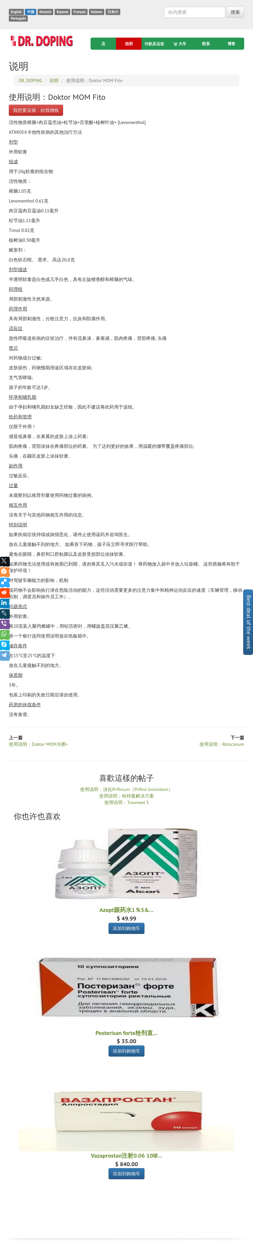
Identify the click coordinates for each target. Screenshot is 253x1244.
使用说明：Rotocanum (221, 744)
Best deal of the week (249, 622)
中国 (30, 11)
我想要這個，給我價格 (36, 110)
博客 (231, 43)
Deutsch (45, 11)
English (16, 11)
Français (80, 11)
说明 (129, 43)
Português (18, 18)
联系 (206, 43)
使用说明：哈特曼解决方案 (126, 796)
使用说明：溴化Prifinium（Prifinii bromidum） (126, 789)
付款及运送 (154, 43)
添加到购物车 (126, 928)
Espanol (62, 11)
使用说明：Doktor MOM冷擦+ (38, 744)
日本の (113, 11)
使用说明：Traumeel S (126, 802)
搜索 (235, 12)
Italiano (96, 11)
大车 (180, 43)
